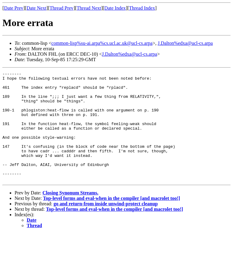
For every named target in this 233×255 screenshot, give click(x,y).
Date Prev (13, 8)
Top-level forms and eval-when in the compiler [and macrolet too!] (111, 220)
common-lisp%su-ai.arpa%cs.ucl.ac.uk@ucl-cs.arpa (101, 43)
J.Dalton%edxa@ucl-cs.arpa (185, 43)
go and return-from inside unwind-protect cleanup (105, 225)
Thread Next (89, 8)
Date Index (115, 8)
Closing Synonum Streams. (70, 214)
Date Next (36, 8)
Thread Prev (61, 8)
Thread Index (142, 8)
